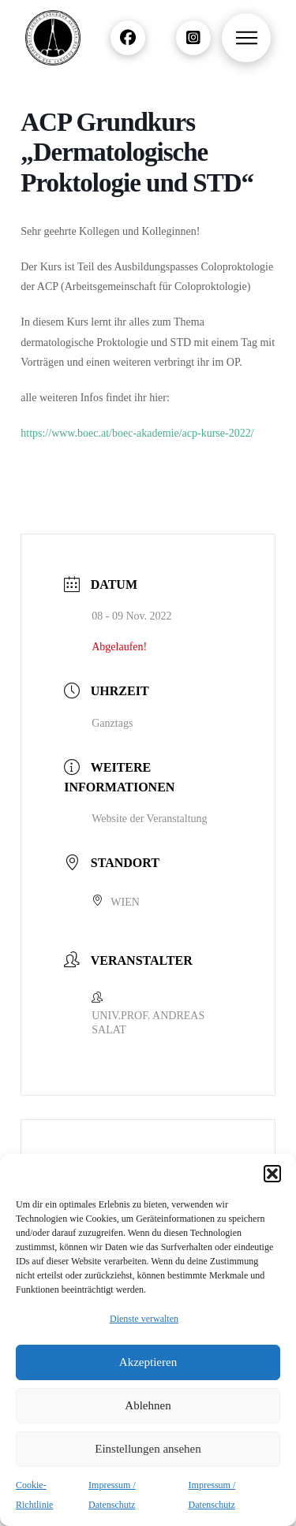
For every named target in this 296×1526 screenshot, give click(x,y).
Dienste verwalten (144, 1318)
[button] (272, 1174)
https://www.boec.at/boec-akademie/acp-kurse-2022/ (137, 433)
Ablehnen (147, 1405)
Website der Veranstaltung (149, 818)
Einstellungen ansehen (148, 1448)
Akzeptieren (148, 1362)
